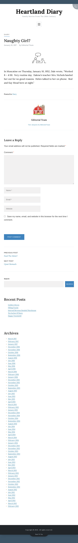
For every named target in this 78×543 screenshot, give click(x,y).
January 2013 (13, 476)
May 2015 (11, 399)
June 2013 (11, 462)
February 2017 (13, 341)
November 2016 (14, 350)
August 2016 (12, 358)
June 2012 (11, 495)
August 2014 (12, 424)
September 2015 (14, 388)
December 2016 (14, 347)
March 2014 (12, 437)
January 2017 (13, 344)
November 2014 (14, 416)
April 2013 (11, 468)
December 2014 (14, 413)
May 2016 (11, 366)
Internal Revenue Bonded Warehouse (22, 310)
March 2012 (12, 503)
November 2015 (14, 383)
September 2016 (14, 355)
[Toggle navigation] (39, 24)
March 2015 (12, 404)
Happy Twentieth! (14, 316)
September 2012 (14, 487)
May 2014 (11, 432)
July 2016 (11, 361)
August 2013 (12, 457)
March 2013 (12, 470)
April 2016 (12, 369)
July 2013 (11, 459)
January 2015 (13, 410)
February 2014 (13, 440)
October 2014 (13, 418)
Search (6, 279)
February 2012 (13, 506)
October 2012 (13, 484)
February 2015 (13, 407)
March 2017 (12, 339)
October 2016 (13, 352)
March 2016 (12, 372)
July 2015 (11, 394)
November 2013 (14, 448)
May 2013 (11, 465)
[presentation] (21, 228)
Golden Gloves (13, 305)
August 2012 (12, 490)
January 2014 (13, 443)
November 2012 (14, 481)
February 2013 (13, 473)
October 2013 (13, 451)
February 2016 (13, 374)
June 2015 (11, 396)
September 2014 (14, 421)
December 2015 (14, 380)
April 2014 (11, 435)
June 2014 (11, 429)
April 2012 (11, 500)
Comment (9, 152)
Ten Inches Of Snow (15, 313)
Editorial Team (27, 45)
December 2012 (14, 479)
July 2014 (11, 426)
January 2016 (13, 377)
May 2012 (11, 498)
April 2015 (11, 402)
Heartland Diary (39, 11)
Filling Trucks (13, 308)
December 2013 (14, 446)
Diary (7, 34)
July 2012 (11, 492)
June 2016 (11, 363)
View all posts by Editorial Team (39, 125)
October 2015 (13, 385)
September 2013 (14, 454)
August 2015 (12, 391)
